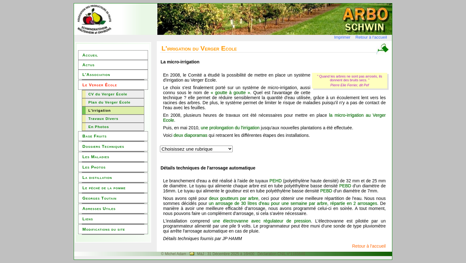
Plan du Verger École (109, 102)
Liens (87, 219)
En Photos (98, 127)
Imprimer (342, 37)
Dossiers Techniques (103, 146)
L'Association (96, 74)
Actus (88, 64)
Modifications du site (103, 229)
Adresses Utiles (99, 208)
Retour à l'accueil (371, 37)
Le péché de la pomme (104, 187)
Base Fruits (94, 136)
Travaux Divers (103, 119)
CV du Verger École (107, 94)
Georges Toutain (99, 198)
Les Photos (94, 167)
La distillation (97, 177)
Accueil (90, 55)
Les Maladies (95, 156)
